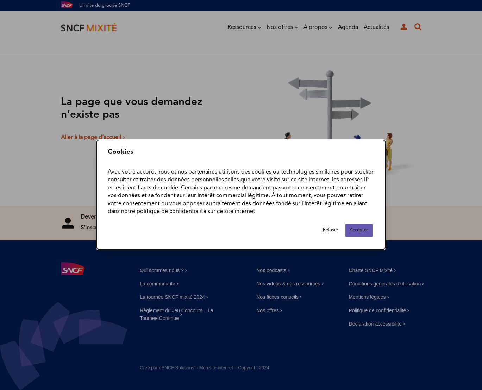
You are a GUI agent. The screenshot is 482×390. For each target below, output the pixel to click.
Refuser (330, 230)
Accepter (359, 230)
